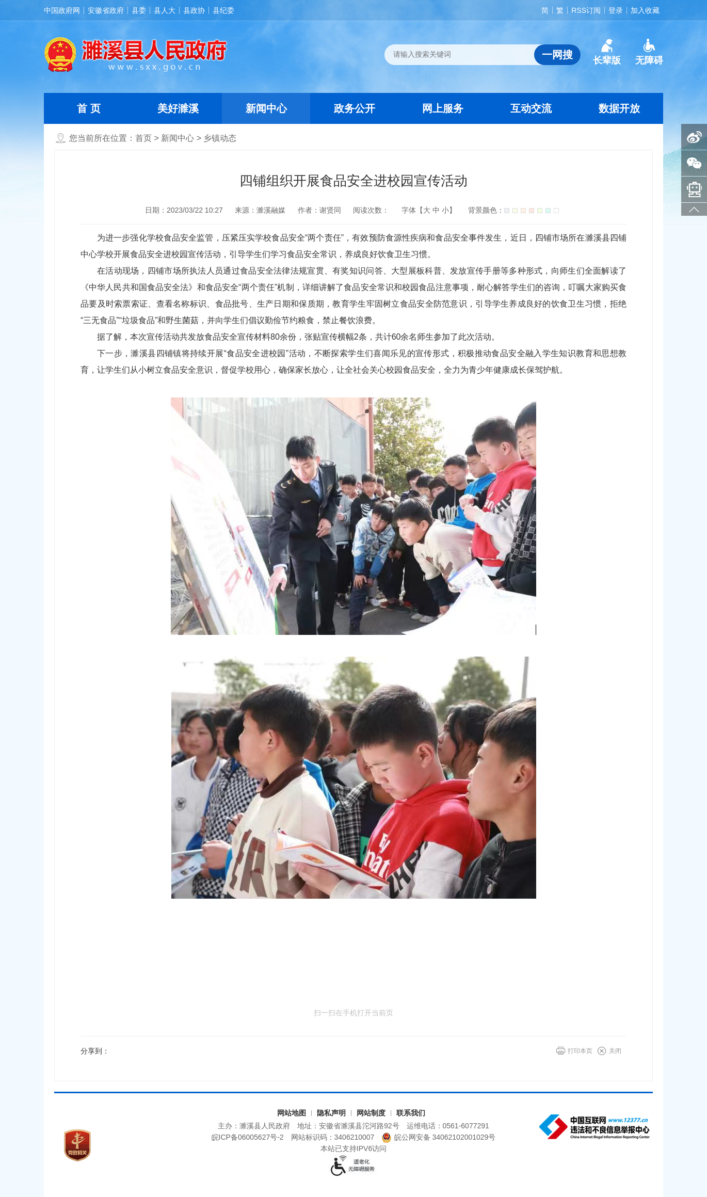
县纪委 (223, 10)
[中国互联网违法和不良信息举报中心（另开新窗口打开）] (595, 1127)
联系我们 (410, 1113)
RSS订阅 (586, 10)
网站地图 (291, 1113)
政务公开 (354, 108)
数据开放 (619, 108)
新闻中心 (266, 108)
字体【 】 (428, 210)
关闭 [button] (615, 1051)
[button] (607, 52)
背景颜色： (513, 210)
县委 (139, 10)
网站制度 (371, 1113)
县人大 (164, 10)
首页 (143, 138)
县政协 (194, 10)
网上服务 (442, 108)
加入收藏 (645, 10)
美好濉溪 (178, 108)
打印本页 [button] (580, 1051)
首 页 (89, 108)
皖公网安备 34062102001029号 (438, 1137)
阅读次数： (371, 210)
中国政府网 (62, 10)
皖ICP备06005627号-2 (248, 1137)
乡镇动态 (219, 138)
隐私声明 (331, 1113)
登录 (615, 10)
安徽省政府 (106, 10)
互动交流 (531, 108)
